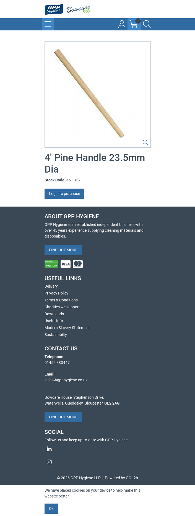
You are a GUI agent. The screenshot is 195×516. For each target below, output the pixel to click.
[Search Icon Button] (147, 24)
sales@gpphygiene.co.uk (66, 380)
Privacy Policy (56, 293)
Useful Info (54, 321)
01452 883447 (57, 362)
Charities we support (62, 307)
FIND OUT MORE (63, 250)
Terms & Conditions (61, 300)
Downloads (54, 314)
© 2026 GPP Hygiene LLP (79, 478)
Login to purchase (64, 193)
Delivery (51, 286)
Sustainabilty (56, 334)
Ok (51, 508)
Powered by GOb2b (121, 478)
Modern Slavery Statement (67, 327)
